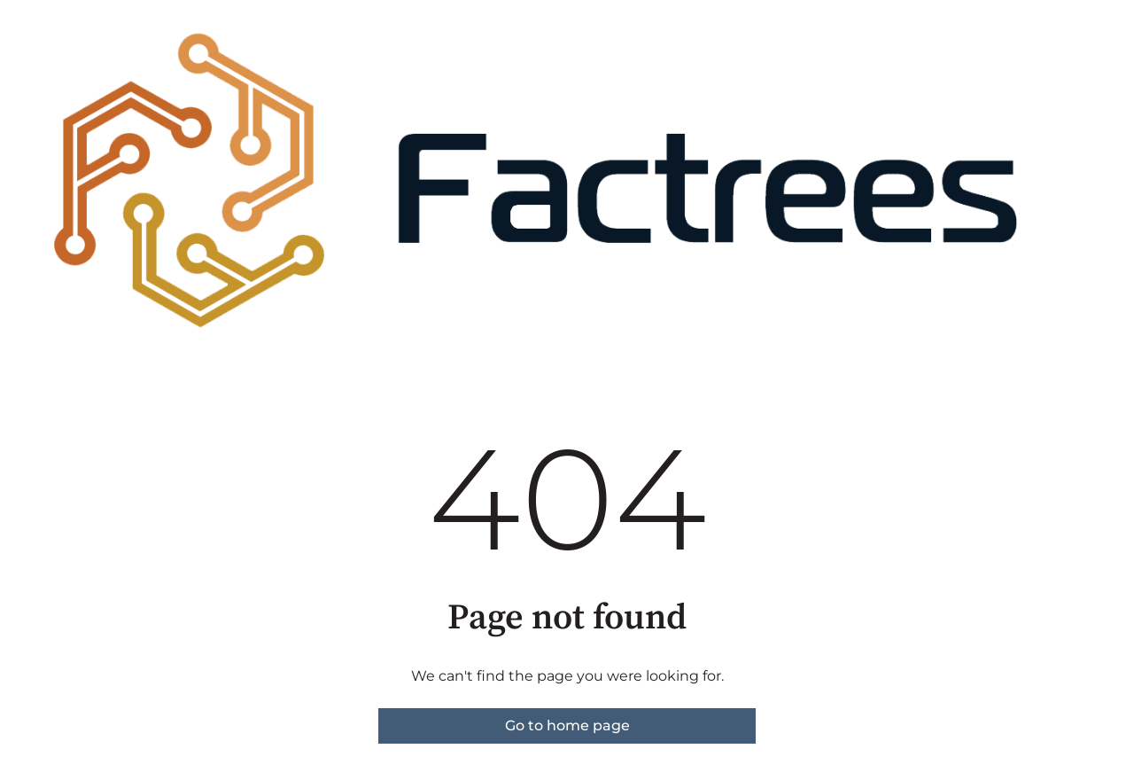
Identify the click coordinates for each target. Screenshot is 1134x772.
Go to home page (567, 725)
